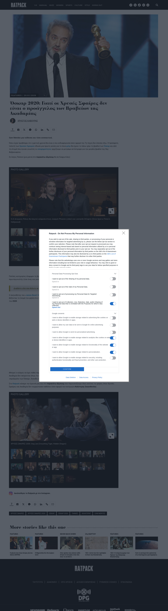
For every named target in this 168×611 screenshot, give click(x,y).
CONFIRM (67, 369)
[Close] (124, 233)
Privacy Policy (97, 377)
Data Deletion (71, 377)
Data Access (83, 377)
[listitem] (84, 273)
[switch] (113, 278)
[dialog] (84, 305)
